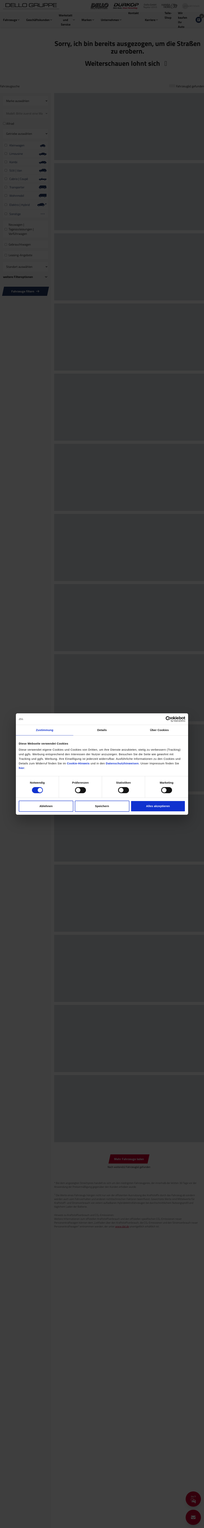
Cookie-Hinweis (78, 763)
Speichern (102, 806)
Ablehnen (46, 806)
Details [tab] (102, 730)
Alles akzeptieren (158, 806)
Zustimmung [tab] (44, 730)
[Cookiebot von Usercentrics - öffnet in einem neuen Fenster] (168, 719)
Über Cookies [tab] (159, 730)
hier (21, 768)
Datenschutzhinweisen (122, 763)
